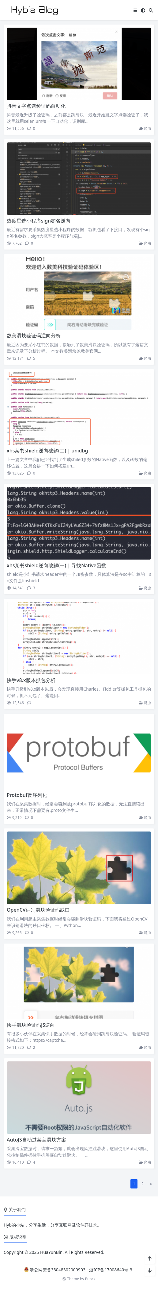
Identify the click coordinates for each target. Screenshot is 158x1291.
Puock (90, 1278)
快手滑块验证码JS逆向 (31, 1025)
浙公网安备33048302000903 (54, 1270)
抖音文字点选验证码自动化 (36, 106)
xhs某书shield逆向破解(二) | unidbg (47, 450)
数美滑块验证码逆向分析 (34, 335)
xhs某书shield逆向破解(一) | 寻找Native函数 (56, 565)
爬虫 (145, 128)
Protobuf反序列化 (27, 795)
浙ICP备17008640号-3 (110, 1270)
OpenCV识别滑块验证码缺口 (38, 909)
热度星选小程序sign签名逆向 (38, 220)
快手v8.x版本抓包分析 (31, 680)
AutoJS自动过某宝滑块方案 (36, 1139)
